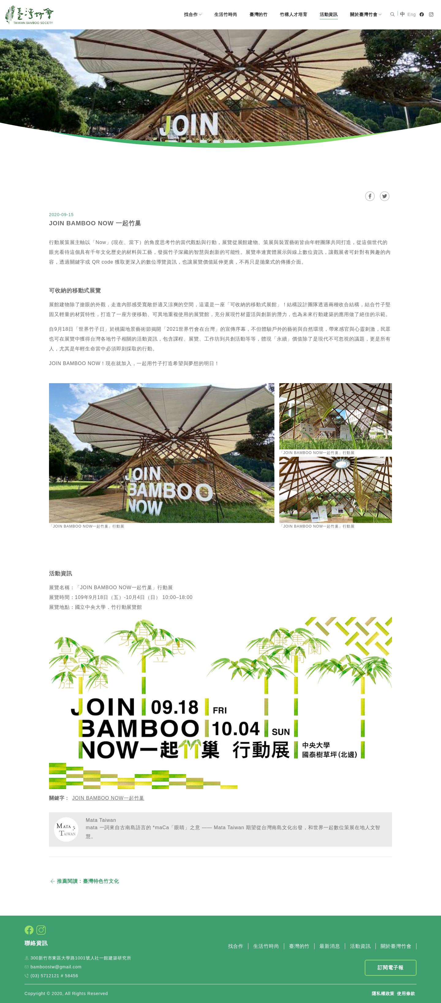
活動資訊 (329, 14)
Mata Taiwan (101, 820)
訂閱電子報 (391, 967)
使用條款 (406, 993)
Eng (412, 14)
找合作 (193, 14)
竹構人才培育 (293, 14)
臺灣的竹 (259, 14)
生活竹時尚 (225, 14)
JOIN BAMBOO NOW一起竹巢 (108, 798)
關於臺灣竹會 (366, 14)
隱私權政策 (383, 993)
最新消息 (329, 946)
